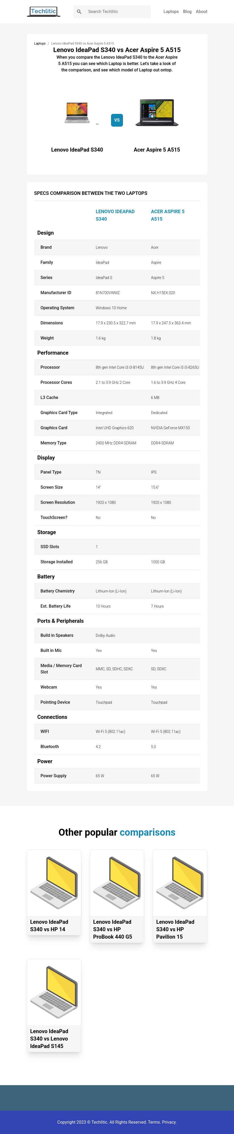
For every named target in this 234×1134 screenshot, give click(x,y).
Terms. (155, 1122)
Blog (187, 11)
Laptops (171, 11)
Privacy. (169, 1122)
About (201, 11)
